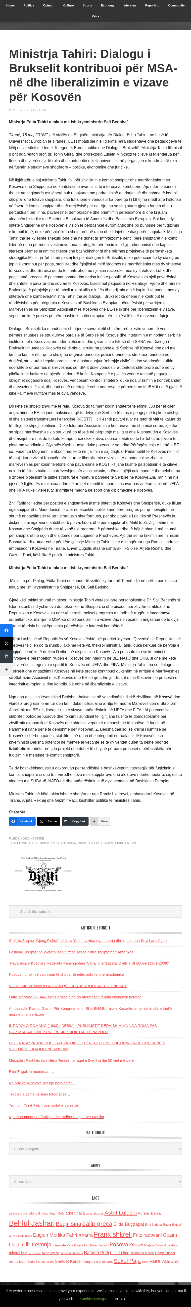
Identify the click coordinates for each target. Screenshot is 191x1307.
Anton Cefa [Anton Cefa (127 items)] (56, 1213)
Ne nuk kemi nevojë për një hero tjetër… (42, 1083)
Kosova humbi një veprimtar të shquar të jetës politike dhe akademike (66, 974)
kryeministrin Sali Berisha (53, 843)
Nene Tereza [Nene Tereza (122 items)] (50, 1253)
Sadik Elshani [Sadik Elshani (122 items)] (36, 1262)
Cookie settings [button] (93, 1299)
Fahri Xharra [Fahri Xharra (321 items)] (79, 1235)
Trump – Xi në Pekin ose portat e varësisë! (44, 1105)
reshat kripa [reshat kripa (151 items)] (17, 1262)
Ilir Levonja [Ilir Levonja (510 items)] (37, 1244)
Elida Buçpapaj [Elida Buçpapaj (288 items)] (128, 1224)
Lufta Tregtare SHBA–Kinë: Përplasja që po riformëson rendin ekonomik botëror (75, 997)
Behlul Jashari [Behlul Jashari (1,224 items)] (32, 1223)
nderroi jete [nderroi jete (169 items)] (18, 1253)
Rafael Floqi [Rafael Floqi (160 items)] (119, 1253)
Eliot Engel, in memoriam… (31, 1071)
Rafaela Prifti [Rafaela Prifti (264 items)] (96, 1252)
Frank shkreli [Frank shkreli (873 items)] (113, 1234)
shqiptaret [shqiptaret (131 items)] (106, 1262)
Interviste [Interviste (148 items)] (59, 1245)
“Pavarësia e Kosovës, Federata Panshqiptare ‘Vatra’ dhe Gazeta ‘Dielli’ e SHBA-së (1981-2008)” (89, 963)
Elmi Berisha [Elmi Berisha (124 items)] (153, 1224)
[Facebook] (22, 821)
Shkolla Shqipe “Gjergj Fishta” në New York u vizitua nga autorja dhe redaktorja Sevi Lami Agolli (88, 940)
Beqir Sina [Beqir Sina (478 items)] (68, 1224)
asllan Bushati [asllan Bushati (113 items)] (94, 1213)
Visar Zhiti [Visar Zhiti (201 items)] (170, 1261)
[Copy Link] (75, 821)
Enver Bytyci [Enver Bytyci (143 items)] (172, 1224)
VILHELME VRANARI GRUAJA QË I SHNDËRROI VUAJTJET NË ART (68, 986)
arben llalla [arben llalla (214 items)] (75, 1213)
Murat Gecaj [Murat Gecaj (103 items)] (171, 1245)
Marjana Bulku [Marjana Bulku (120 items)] (153, 1245)
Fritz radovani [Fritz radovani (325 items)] (147, 1235)
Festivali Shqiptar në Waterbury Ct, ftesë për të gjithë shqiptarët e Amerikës (71, 952)
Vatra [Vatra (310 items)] (154, 1261)
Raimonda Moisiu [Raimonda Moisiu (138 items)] (142, 1253)
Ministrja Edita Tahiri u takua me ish (107, 843)
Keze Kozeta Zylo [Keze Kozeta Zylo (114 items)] (78, 1245)
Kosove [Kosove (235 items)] (136, 1245)
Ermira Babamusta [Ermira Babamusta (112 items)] (20, 1235)
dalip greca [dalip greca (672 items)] (97, 1223)
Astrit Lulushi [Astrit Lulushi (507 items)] (120, 1212)
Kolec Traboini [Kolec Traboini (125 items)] (99, 1245)
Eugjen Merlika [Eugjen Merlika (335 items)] (49, 1235)
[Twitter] (48, 821)
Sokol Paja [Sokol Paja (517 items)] (127, 1261)
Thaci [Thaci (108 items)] (145, 1261)
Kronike (37, 838)
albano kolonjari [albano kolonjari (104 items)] (18, 1213)
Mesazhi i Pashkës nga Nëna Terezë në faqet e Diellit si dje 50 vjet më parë (71, 1060)
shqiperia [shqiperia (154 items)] (91, 1262)
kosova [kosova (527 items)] (119, 1244)
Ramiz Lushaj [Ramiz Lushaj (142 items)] (165, 1253)
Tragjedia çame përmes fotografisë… (39, 1094)
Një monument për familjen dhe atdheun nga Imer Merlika (56, 1117)
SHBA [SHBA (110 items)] (50, 1261)
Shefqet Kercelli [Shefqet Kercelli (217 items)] (69, 1261)
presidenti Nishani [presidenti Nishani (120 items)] (71, 1253)
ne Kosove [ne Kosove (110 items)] (34, 1253)
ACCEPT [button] (121, 1299)
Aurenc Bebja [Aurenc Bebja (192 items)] (149, 1213)
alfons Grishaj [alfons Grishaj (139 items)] (38, 1213)
